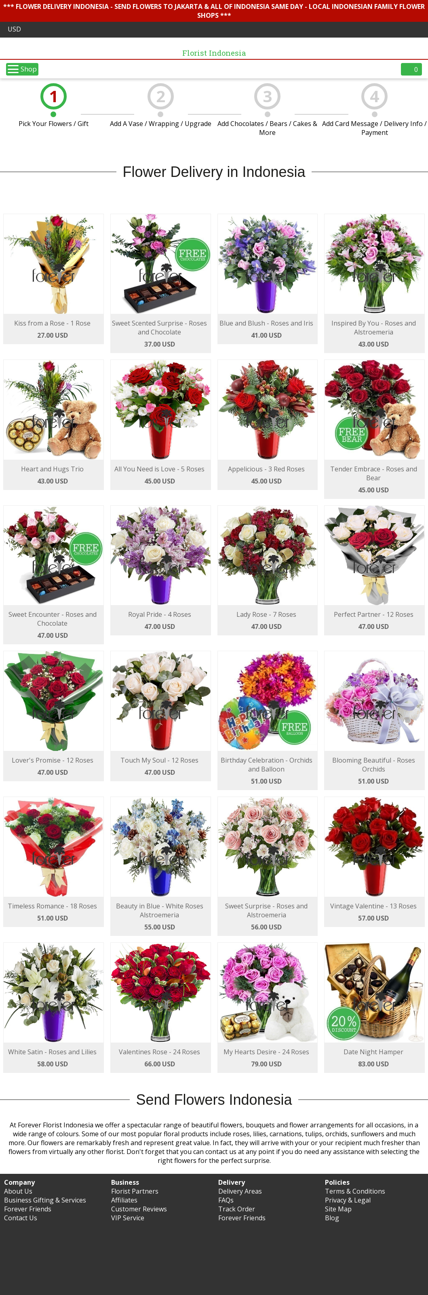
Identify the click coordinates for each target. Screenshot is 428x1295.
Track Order (236, 1209)
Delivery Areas (240, 1191)
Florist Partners (134, 1191)
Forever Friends (27, 1209)
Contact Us (20, 1217)
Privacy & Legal (348, 1200)
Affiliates (124, 1200)
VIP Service (127, 1217)
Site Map (338, 1209)
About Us (18, 1191)
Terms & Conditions (355, 1191)
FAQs (226, 1200)
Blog (332, 1217)
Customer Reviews (139, 1209)
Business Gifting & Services (45, 1200)
